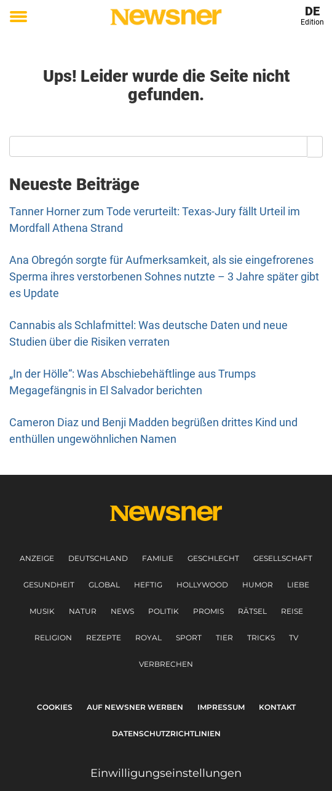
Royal (148, 637)
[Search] (315, 146)
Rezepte (103, 637)
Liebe (298, 584)
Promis (208, 611)
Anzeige (37, 558)
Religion (53, 637)
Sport (189, 637)
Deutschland (98, 558)
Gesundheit (48, 584)
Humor (257, 584)
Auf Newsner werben (135, 707)
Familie (157, 558)
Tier (224, 637)
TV (293, 637)
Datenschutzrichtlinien (166, 733)
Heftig (148, 584)
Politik (163, 611)
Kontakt (277, 707)
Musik (42, 611)
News (122, 611)
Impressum (221, 707)
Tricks (261, 637)
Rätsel (252, 611)
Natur (83, 611)
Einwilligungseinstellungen (166, 773)
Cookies (55, 707)
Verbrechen (166, 664)
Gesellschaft (282, 558)
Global (104, 584)
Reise (292, 611)
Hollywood (202, 584)
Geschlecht (213, 558)
